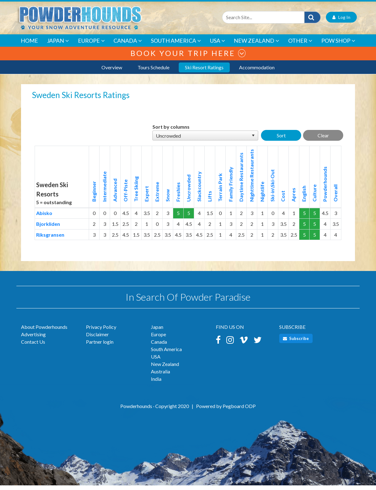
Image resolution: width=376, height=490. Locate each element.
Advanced (115, 194)
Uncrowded (188, 192)
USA (217, 45)
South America (176, 45)
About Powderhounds (44, 331)
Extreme (157, 196)
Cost (283, 200)
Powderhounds (325, 188)
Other (300, 45)
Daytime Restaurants (241, 181)
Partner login (99, 346)
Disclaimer (97, 339)
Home (29, 45)
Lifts (209, 201)
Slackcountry (199, 191)
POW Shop (338, 45)
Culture (314, 197)
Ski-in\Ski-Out (272, 190)
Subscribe (296, 343)
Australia (160, 376)
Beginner (94, 196)
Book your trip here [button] (188, 57)
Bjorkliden (48, 228)
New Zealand (256, 45)
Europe (91, 45)
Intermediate (104, 191)
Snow (167, 200)
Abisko (44, 218)
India (156, 383)
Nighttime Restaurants (251, 180)
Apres (293, 199)
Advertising (33, 339)
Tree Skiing (136, 193)
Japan (58, 45)
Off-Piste (125, 195)
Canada (127, 45)
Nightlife (262, 196)
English (304, 198)
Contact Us (33, 346)
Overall (335, 197)
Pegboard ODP (239, 411)
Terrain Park (220, 192)
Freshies (178, 196)
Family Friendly (230, 188)
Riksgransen (50, 239)
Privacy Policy (101, 331)
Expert (146, 198)
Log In (341, 21)
